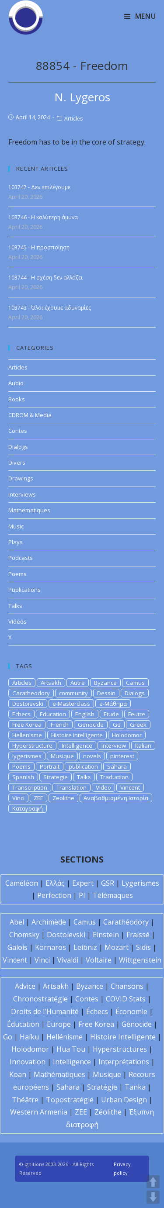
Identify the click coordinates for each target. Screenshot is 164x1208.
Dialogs (18, 447)
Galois (17, 947)
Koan (17, 1074)
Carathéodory (126, 922)
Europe (59, 1024)
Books (16, 399)
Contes (17, 431)
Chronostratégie (40, 999)
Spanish (23, 777)
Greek (138, 724)
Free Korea (27, 724)
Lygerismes (140, 883)
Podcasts (20, 558)
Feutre (136, 714)
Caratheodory (31, 693)
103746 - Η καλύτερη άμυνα (43, 217)
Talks (15, 606)
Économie (131, 1011)
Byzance (105, 683)
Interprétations (123, 1061)
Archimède (48, 922)
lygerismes (27, 756)
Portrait (49, 766)
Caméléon (21, 883)
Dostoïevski (66, 934)
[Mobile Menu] (140, 16)
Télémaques (113, 895)
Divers (16, 462)
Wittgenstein (140, 960)
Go (117, 724)
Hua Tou (70, 1049)
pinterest (122, 756)
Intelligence (77, 745)
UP (153, 1181)
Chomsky (24, 934)
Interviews (22, 494)
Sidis (143, 947)
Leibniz (85, 947)
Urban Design (124, 1099)
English (84, 714)
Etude (111, 714)
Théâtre (25, 1099)
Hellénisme (64, 1037)
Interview (113, 745)
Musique (62, 756)
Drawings (20, 478)
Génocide (137, 1024)
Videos (17, 621)
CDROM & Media (30, 415)
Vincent (130, 787)
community (73, 693)
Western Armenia (38, 1112)
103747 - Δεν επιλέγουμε (39, 187)
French (60, 724)
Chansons (127, 986)
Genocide (91, 724)
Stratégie (102, 1087)
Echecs (21, 714)
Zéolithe (108, 1112)
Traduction (114, 777)
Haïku (29, 1037)
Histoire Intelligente (77, 735)
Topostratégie (70, 1099)
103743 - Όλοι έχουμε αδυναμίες (49, 307)
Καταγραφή (27, 808)
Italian (143, 745)
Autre (77, 683)
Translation (71, 787)
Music (16, 526)
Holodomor (127, 735)
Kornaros (50, 947)
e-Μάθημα (113, 704)
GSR (107, 883)
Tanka (135, 1087)
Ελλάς (55, 883)
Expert (83, 883)
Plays (15, 542)
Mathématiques (59, 1074)
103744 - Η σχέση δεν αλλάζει (45, 277)
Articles (73, 118)
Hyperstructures (120, 1049)
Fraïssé (138, 934)
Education (53, 714)
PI (82, 895)
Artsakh (51, 683)
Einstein (106, 934)
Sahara (117, 766)
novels (92, 756)
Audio (16, 383)
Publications (24, 590)
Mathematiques (29, 510)
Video (103, 787)
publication (83, 766)
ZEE (38, 798)
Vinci (18, 798)
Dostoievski (27, 704)
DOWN (153, 1197)
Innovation (27, 1061)
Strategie (55, 777)
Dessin (106, 693)
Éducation (23, 1024)
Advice (25, 986)
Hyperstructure (32, 745)
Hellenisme (27, 735)
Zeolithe (63, 798)
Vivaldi (67, 960)
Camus (135, 683)
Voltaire (99, 960)
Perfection (54, 895)
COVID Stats (126, 999)
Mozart (117, 947)
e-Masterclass (71, 704)
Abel (17, 922)
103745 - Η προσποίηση (39, 247)
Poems (17, 574)
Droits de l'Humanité (45, 1011)
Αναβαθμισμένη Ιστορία (116, 798)
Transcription (29, 787)
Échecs (97, 1011)
